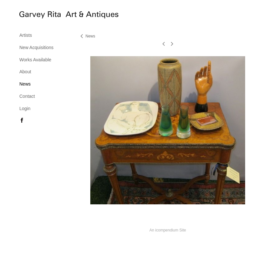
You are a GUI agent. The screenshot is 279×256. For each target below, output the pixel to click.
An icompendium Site (167, 230)
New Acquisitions (36, 47)
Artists (25, 35)
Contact (27, 96)
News (25, 84)
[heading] (35, 15)
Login (24, 108)
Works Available (35, 59)
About (25, 71)
